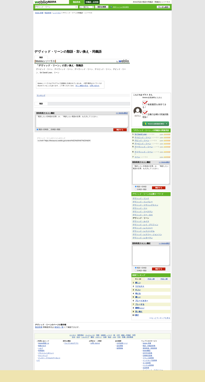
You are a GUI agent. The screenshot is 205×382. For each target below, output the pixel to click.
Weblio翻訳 (146, 350)
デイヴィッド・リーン (144, 152)
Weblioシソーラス (45, 61)
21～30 (164, 279)
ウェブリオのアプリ (71, 343)
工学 (118, 335)
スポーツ (98, 337)
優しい (138, 297)
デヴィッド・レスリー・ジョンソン (147, 234)
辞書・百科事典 (127, 337)
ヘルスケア (85, 337)
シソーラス (57, 13)
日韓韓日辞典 (147, 355)
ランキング (41, 95)
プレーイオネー (141, 301)
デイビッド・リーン (143, 137)
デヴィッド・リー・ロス (143, 215)
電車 (97, 335)
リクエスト (139, 286)
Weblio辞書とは (43, 343)
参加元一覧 (59, 327)
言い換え (139, 311)
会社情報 (120, 346)
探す (137, 315)
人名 (114, 337)
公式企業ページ (122, 343)
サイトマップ (43, 355)
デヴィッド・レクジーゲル (144, 231)
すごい (138, 290)
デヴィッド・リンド (141, 198)
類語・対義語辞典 (149, 346)
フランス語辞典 (148, 358)
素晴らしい (139, 308)
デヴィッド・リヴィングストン (145, 205)
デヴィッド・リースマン (143, 211)
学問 (133, 335)
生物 (104, 337)
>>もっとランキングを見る (159, 318)
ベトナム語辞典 (148, 365)
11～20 (151, 279)
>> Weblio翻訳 (122, 113)
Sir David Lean (141, 134)
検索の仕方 (42, 346)
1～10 (138, 279)
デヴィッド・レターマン (143, 238)
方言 (119, 337)
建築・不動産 (126, 335)
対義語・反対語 (92, 2)
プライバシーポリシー (46, 353)
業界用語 (80, 335)
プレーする (139, 304)
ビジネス (73, 335)
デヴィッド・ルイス (141, 221)
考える (138, 293)
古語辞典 (146, 368)
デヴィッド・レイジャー (143, 228)
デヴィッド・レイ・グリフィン (145, 225)
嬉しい (138, 283)
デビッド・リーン (142, 140)
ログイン (138, 116)
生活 (78, 337)
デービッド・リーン (143, 143)
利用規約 (41, 350)
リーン (137, 157)
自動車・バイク (106, 335)
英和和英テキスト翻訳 (45, 113)
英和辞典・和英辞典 (150, 348)
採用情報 (120, 348)
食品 (109, 337)
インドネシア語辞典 (150, 360)
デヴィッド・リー (140, 208)
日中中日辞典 (147, 353)
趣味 (92, 337)
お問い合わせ (94, 85)
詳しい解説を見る (82, 85)
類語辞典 (76, 2)
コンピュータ (90, 335)
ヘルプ (40, 348)
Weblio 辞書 (39, 13)
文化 (73, 337)
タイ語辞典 (147, 363)
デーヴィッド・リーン (144, 147)
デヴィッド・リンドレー (143, 202)
